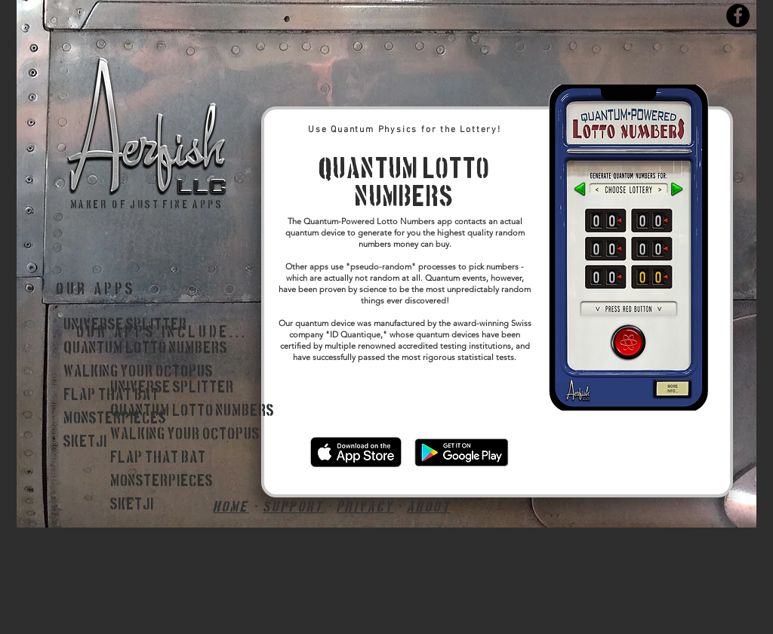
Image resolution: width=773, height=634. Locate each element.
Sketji (85, 442)
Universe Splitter (125, 325)
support (293, 507)
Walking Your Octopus (138, 372)
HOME (231, 507)
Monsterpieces (161, 481)
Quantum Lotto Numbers (145, 348)
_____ (117, 528)
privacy (365, 507)
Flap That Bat (111, 395)
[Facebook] (738, 15)
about (429, 507)
